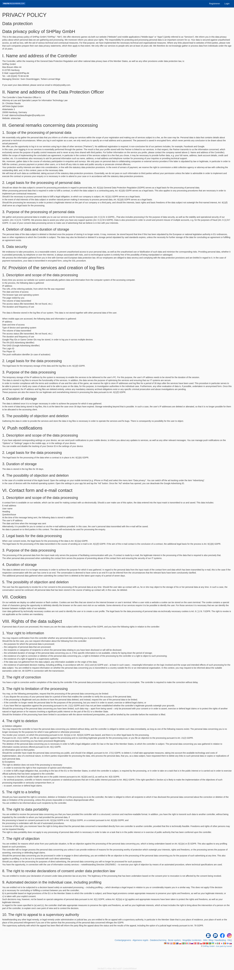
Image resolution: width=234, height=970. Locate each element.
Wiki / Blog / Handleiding (214, 940)
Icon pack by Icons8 (224, 946)
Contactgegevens (123, 940)
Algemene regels (140, 940)
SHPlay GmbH (208, 946)
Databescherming (158, 940)
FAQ (230, 940)
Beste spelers (174, 940)
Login (227, 3)
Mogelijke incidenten (192, 940)
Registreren (214, 3)
